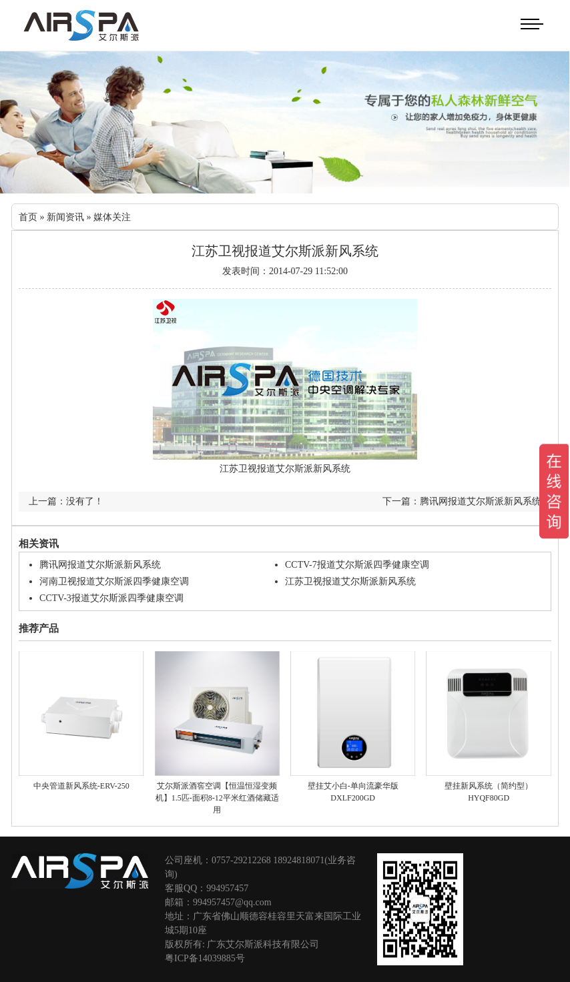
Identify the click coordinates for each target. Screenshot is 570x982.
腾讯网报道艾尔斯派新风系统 (100, 565)
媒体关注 (112, 217)
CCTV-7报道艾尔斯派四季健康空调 (357, 565)
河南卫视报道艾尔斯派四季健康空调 (114, 581)
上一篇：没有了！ (66, 501)
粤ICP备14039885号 (205, 958)
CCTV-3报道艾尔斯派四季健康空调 (111, 598)
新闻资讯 (65, 217)
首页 (28, 217)
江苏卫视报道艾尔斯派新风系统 (350, 581)
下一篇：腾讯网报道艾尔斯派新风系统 (461, 501)
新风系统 (331, 469)
